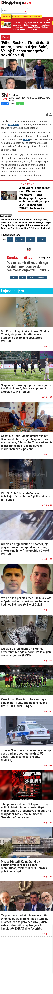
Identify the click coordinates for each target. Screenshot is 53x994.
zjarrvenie (30, 240)
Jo (22, 277)
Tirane (9, 240)
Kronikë (5, 37)
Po (14, 277)
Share (4, 104)
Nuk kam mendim (37, 277)
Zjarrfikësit (19, 240)
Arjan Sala (13, 124)
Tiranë (26, 139)
